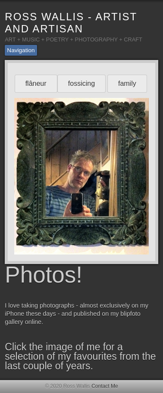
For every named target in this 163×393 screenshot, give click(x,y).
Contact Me (104, 386)
